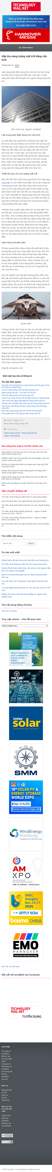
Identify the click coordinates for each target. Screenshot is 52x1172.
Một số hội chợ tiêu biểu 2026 (7, 1058)
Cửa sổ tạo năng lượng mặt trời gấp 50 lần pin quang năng (25, 398)
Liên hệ (5, 1079)
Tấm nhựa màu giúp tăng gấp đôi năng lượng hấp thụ (23, 401)
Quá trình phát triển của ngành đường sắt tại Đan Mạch (24, 501)
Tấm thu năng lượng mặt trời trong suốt (17, 395)
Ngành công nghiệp (12, 436)
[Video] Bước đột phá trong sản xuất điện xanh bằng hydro (25, 560)
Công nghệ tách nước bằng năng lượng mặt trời (21, 413)
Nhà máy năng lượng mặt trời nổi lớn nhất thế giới (22, 411)
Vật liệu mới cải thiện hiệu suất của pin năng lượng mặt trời (25, 403)
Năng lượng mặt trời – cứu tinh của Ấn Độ (19, 393)
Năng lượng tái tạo (29, 433)
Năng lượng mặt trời (12, 433)
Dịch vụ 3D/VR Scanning (5, 1097)
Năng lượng (9, 423)
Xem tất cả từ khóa (9, 611)
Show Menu (26, 48)
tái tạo (4, 281)
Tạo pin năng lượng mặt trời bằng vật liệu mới (20, 390)
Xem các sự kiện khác (11, 966)
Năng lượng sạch (21, 423)
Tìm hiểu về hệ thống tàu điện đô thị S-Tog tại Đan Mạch (24, 497)
